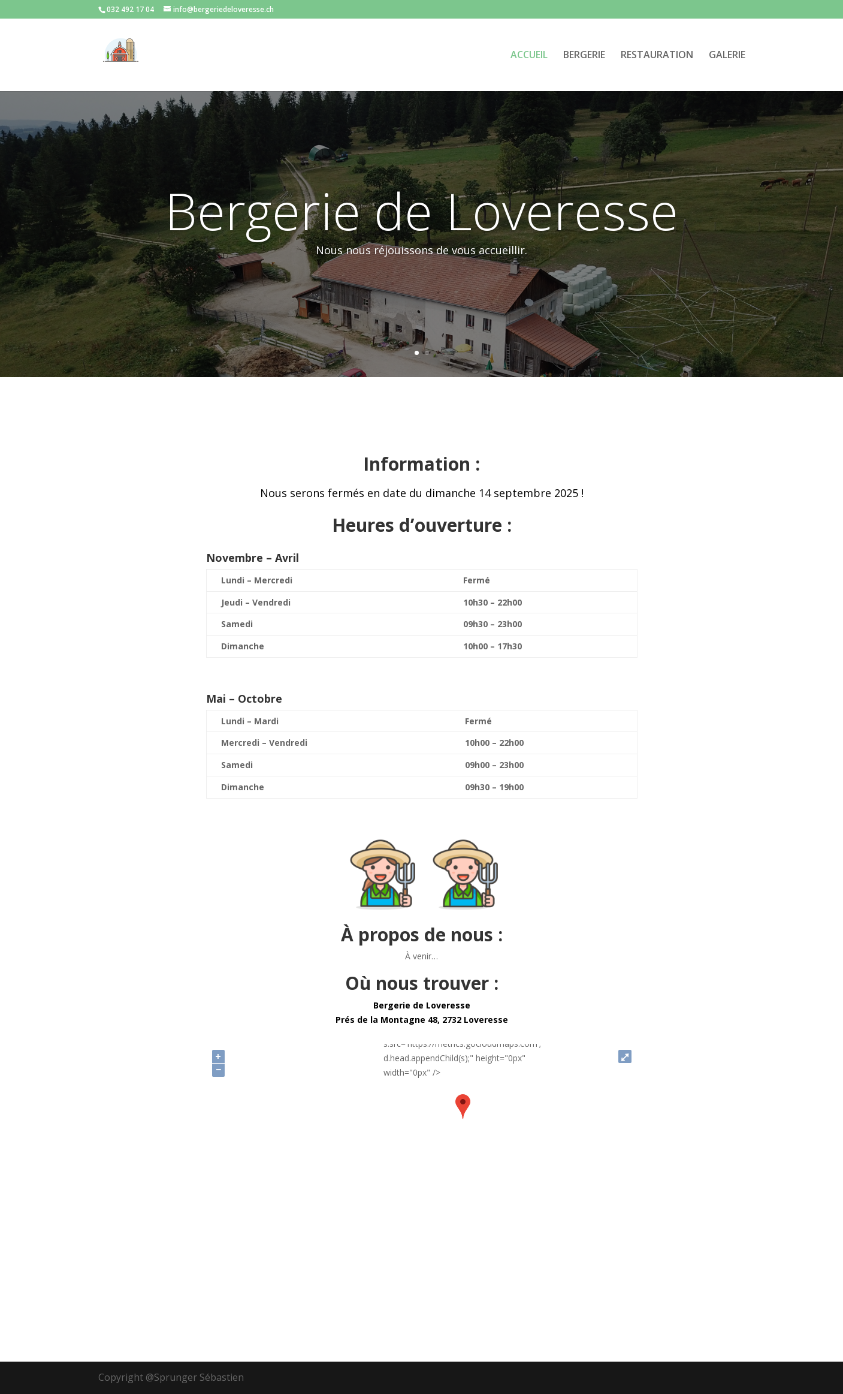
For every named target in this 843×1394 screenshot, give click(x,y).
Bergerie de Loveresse (421, 210)
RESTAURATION (657, 55)
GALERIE (727, 55)
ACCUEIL (529, 55)
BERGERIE (584, 55)
